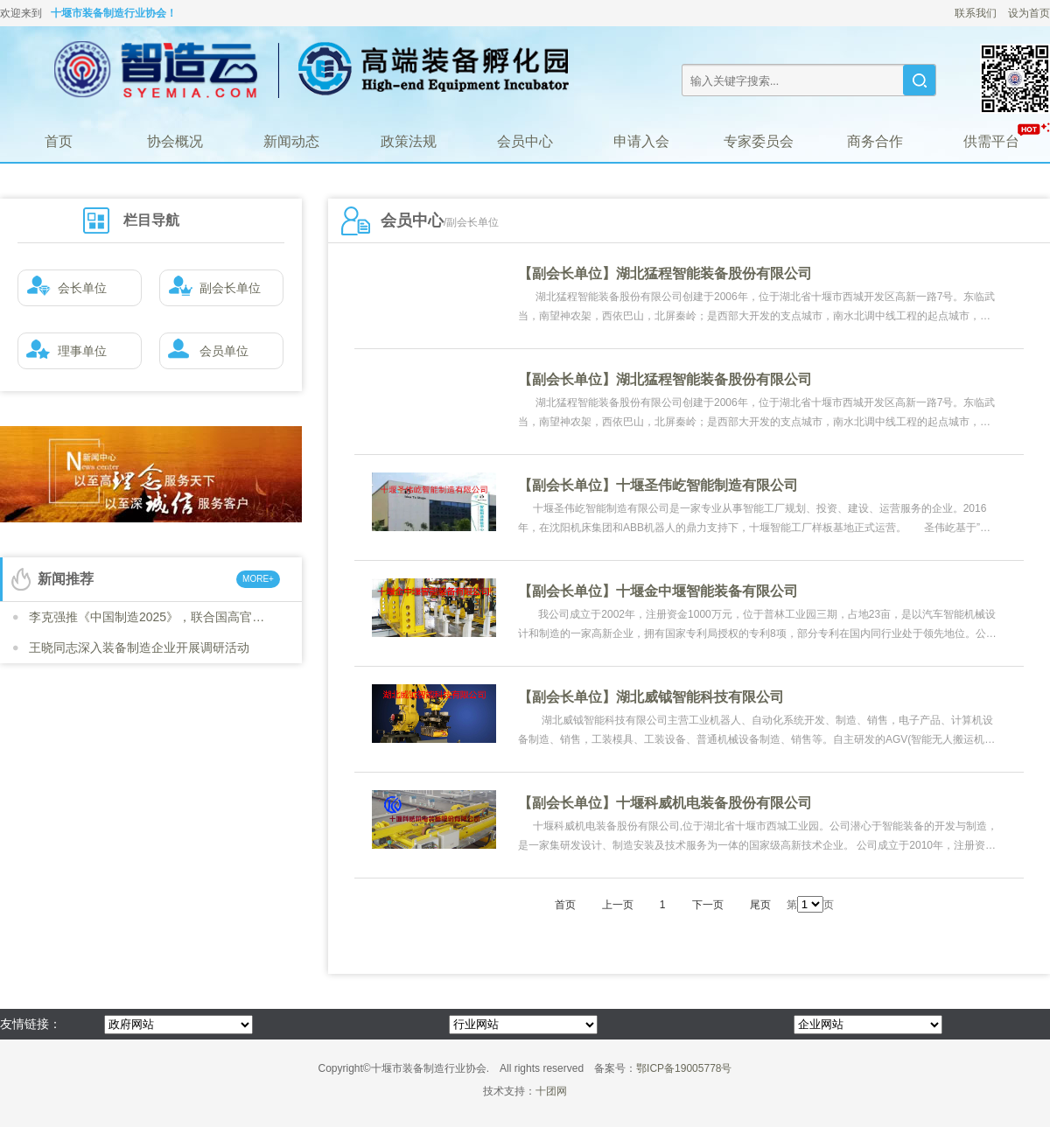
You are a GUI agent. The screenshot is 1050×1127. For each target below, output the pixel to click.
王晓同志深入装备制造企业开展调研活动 (139, 647)
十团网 (551, 1091)
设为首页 (1029, 13)
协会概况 (175, 141)
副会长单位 (210, 289)
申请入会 (641, 141)
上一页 (618, 905)
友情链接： (30, 1024)
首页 (59, 141)
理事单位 (62, 352)
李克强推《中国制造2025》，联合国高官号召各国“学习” (151, 617)
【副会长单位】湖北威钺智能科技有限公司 (651, 697)
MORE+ (258, 579)
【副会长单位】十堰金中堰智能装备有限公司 (658, 591)
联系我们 (976, 13)
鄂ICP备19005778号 (684, 1068)
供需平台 (991, 141)
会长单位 (62, 289)
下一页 (708, 905)
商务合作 (875, 141)
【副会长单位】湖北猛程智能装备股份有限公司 (665, 273)
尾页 (760, 905)
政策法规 (409, 141)
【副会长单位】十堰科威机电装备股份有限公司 (665, 802)
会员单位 (204, 352)
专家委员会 (759, 141)
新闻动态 (291, 141)
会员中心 (525, 141)
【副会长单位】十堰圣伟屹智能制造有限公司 (658, 485)
